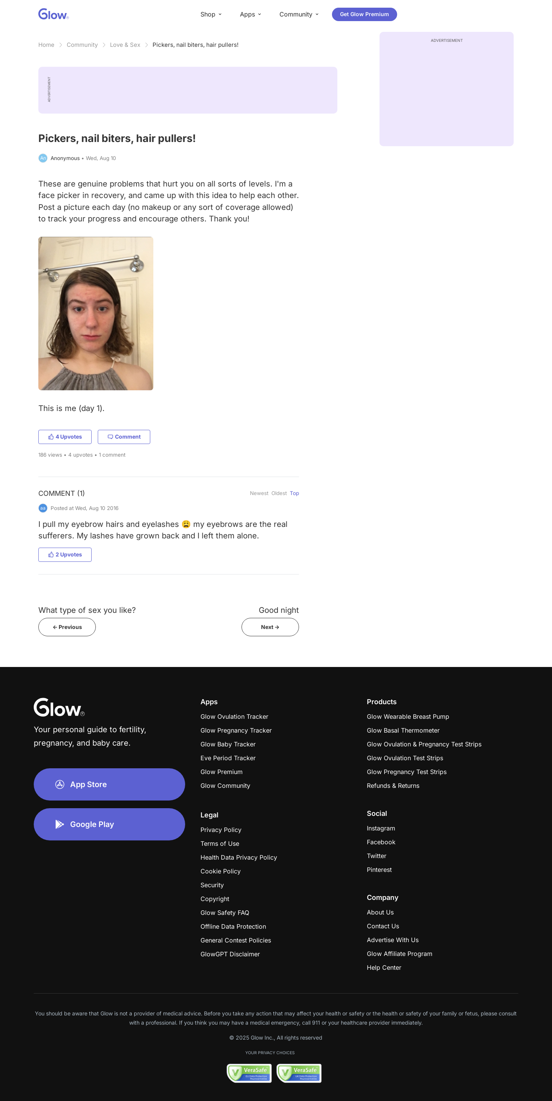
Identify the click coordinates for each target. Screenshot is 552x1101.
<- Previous (67, 627)
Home (46, 44)
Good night (279, 610)
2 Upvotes (65, 554)
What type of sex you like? (87, 610)
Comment (124, 436)
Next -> (270, 627)
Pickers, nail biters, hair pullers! (195, 44)
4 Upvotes (65, 436)
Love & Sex (125, 44)
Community (82, 44)
